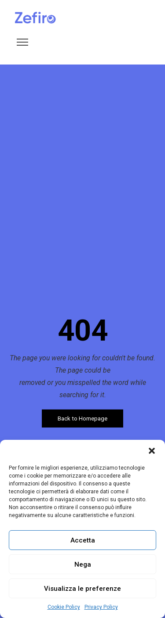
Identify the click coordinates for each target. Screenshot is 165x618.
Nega (82, 564)
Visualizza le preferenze (82, 589)
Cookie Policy (64, 607)
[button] (151, 450)
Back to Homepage (82, 418)
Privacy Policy (101, 607)
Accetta (82, 540)
